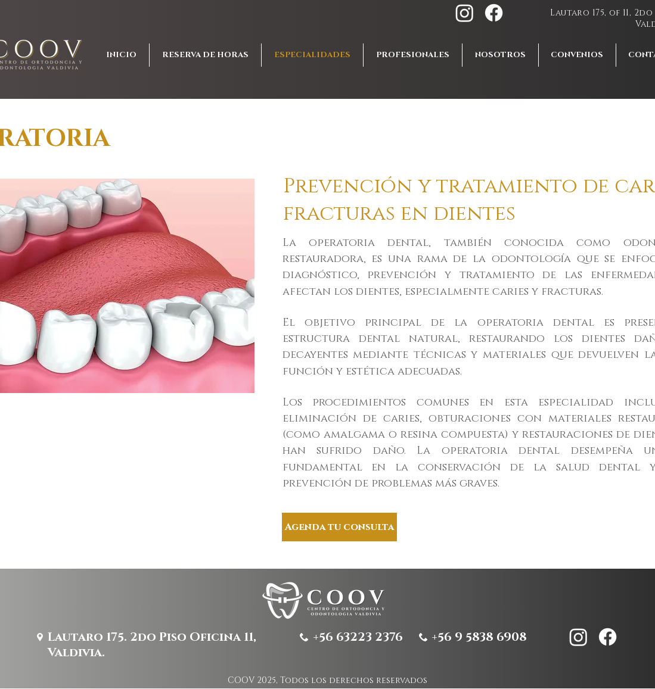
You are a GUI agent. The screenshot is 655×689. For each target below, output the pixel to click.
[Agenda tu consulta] (339, 527)
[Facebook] (493, 12)
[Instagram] (464, 12)
